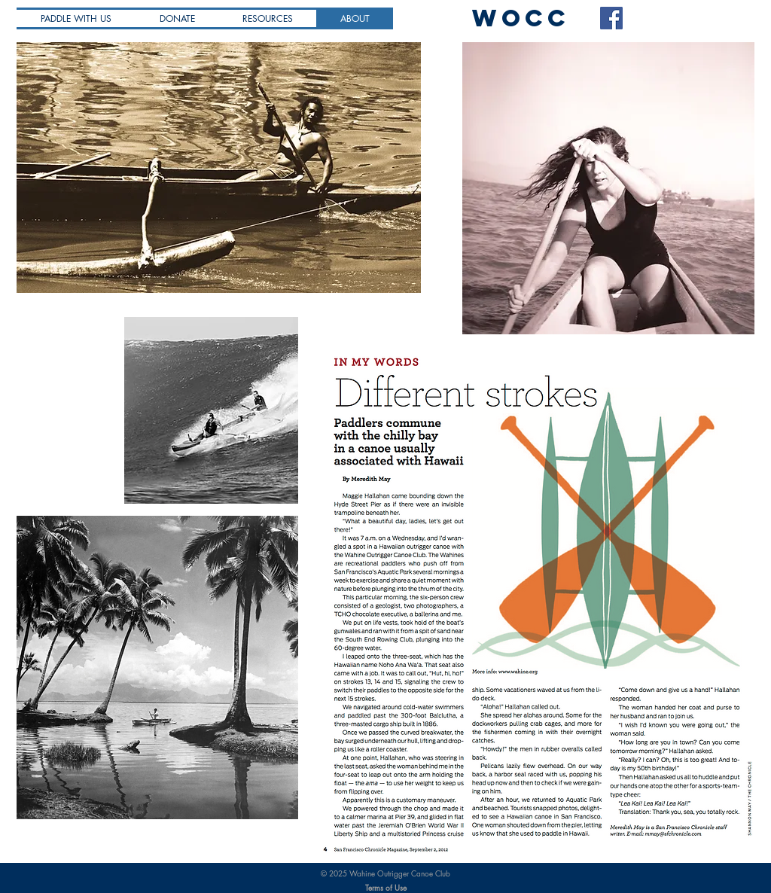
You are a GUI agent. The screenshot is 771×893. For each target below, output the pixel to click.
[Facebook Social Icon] (611, 18)
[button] (267, 18)
